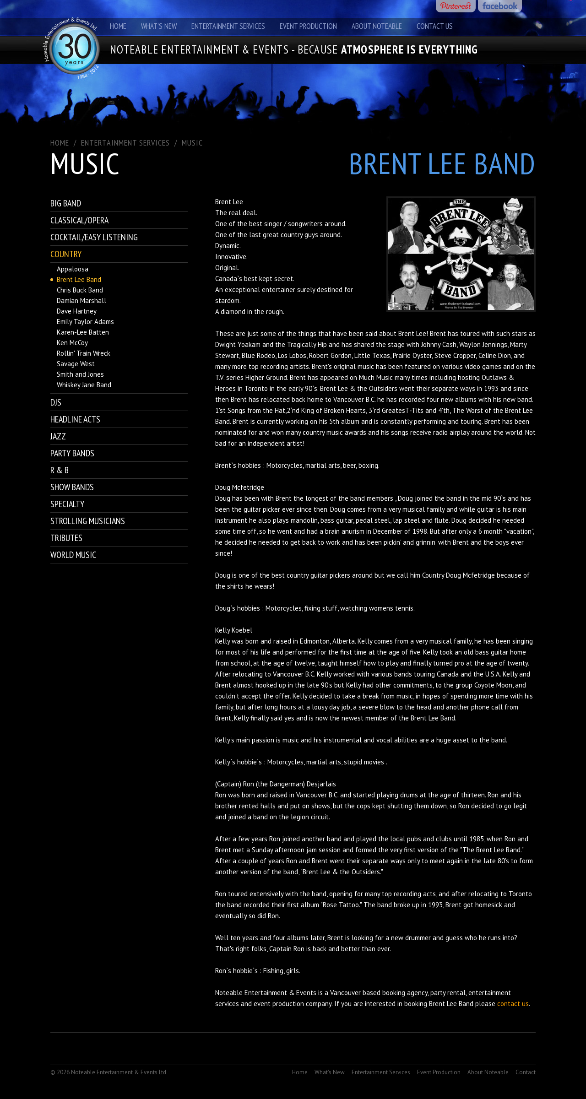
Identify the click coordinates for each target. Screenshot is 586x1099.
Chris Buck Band (80, 290)
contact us (513, 1003)
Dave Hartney (77, 311)
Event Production (308, 26)
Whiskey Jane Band (84, 384)
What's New (159, 26)
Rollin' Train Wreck (83, 353)
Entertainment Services (228, 26)
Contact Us (435, 26)
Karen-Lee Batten (83, 332)
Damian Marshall (81, 300)
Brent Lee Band (79, 279)
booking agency (405, 992)
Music (192, 142)
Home (118, 26)
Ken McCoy (72, 342)
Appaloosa (72, 269)
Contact (525, 1072)
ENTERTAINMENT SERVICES (125, 142)
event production (279, 1003)
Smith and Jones (80, 374)
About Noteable (377, 26)
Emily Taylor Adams (85, 321)
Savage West (76, 363)
